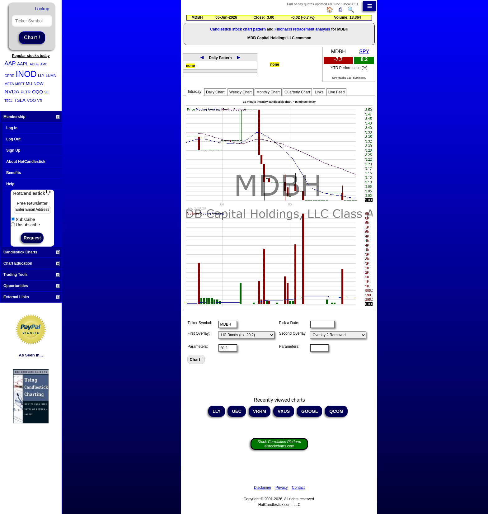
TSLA (20, 100)
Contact (298, 487)
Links (319, 92)
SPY (364, 51)
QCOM (336, 411)
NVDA (12, 92)
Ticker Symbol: (199, 323)
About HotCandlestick (25, 161)
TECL (9, 100)
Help (10, 184)
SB (46, 92)
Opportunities (31, 286)
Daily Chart (215, 92)
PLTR (25, 92)
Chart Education (31, 263)
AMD (43, 64)
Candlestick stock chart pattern (238, 29)
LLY (41, 75)
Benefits (13, 173)
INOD (26, 74)
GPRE (9, 76)
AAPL (22, 63)
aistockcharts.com (279, 444)
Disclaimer (262, 487)
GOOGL (309, 411)
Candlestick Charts (31, 252)
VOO (31, 100)
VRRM (259, 411)
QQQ (37, 91)
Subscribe (23, 219)
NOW (39, 83)
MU (29, 83)
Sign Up (13, 150)
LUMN (51, 75)
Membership (31, 117)
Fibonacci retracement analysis (302, 29)
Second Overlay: (293, 333)
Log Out (13, 139)
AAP (10, 63)
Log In (11, 128)
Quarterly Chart (297, 92)
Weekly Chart (240, 92)
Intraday (194, 91)
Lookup (42, 8)
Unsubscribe (25, 224)
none (190, 66)
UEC (236, 411)
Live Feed (336, 92)
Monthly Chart (268, 92)
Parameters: (197, 346)
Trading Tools (31, 274)
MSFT (20, 84)
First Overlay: (198, 333)
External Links (31, 297)
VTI (39, 100)
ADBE (34, 64)
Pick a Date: (289, 323)
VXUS (283, 411)
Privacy (281, 487)
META (9, 84)
